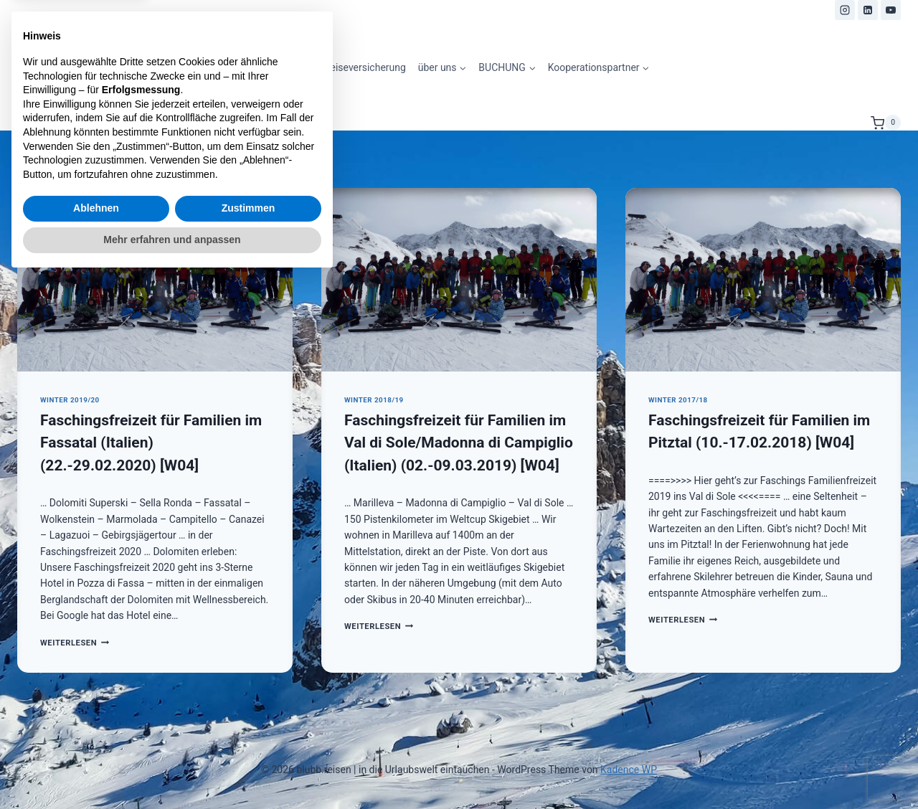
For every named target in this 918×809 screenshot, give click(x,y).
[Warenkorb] (886, 123)
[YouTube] (891, 10)
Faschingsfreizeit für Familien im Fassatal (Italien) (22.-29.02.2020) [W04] (151, 443)
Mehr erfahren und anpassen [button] (171, 769)
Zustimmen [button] (248, 738)
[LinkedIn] (868, 10)
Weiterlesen (378, 626)
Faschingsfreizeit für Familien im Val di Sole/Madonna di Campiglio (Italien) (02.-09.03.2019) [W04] (458, 443)
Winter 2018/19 (374, 400)
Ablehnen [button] (96, 738)
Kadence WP (628, 769)
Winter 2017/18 (678, 400)
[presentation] (155, 280)
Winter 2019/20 (70, 400)
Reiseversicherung (365, 67)
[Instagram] (845, 10)
